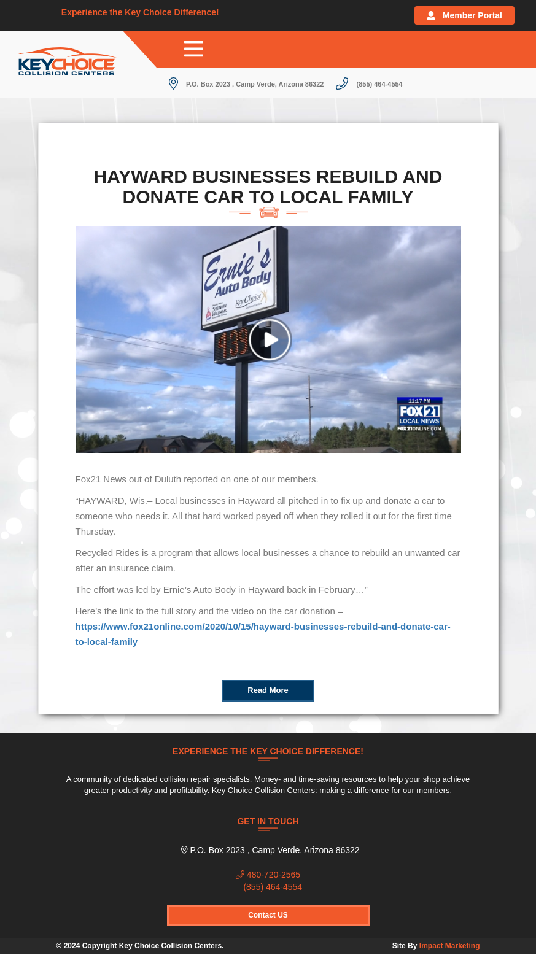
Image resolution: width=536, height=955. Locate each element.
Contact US (268, 915)
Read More (267, 690)
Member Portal (464, 15)
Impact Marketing (449, 945)
